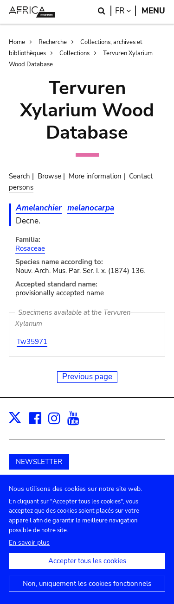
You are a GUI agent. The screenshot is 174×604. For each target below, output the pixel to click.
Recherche (53, 42)
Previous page (87, 376)
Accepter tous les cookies (87, 566)
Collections (74, 53)
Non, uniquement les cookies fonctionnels (87, 589)
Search (19, 176)
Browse (49, 176)
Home (17, 42)
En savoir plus (29, 548)
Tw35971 (32, 341)
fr (125, 11)
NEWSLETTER (39, 461)
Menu (153, 11)
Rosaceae (30, 248)
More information (95, 176)
